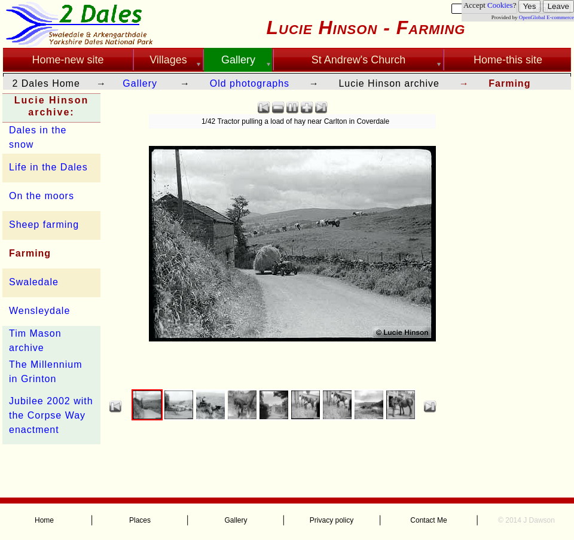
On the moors (41, 196)
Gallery (140, 83)
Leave (558, 6)
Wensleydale (39, 311)
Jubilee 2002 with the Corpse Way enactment (51, 415)
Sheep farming (44, 224)
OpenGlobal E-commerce (546, 17)
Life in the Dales (48, 167)
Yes (529, 6)
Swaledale (34, 282)
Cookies (500, 5)
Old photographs (249, 83)
